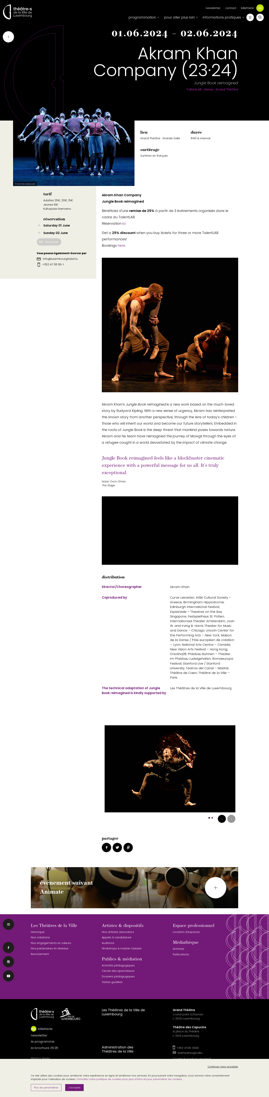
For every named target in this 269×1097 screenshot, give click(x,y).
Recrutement (40, 954)
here (121, 245)
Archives (178, 949)
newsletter (213, 8)
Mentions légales (40, 1058)
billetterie (252, 8)
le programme (42, 1041)
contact (230, 8)
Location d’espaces (186, 932)
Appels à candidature (117, 937)
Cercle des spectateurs (118, 971)
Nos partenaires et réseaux (49, 948)
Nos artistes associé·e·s (118, 932)
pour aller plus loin (179, 17)
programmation (142, 17)
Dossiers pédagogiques (118, 976)
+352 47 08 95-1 (51, 264)
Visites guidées (112, 982)
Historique (37, 932)
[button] (209, 818)
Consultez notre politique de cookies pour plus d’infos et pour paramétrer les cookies (129, 1079)
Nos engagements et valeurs (51, 943)
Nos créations (40, 937)
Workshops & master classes (122, 948)
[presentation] (222, 819)
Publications (181, 954)
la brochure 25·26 (44, 1048)
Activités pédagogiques (118, 965)
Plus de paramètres (46, 1087)
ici (124, 223)
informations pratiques (222, 17)
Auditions (108, 943)
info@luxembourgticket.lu (57, 259)
